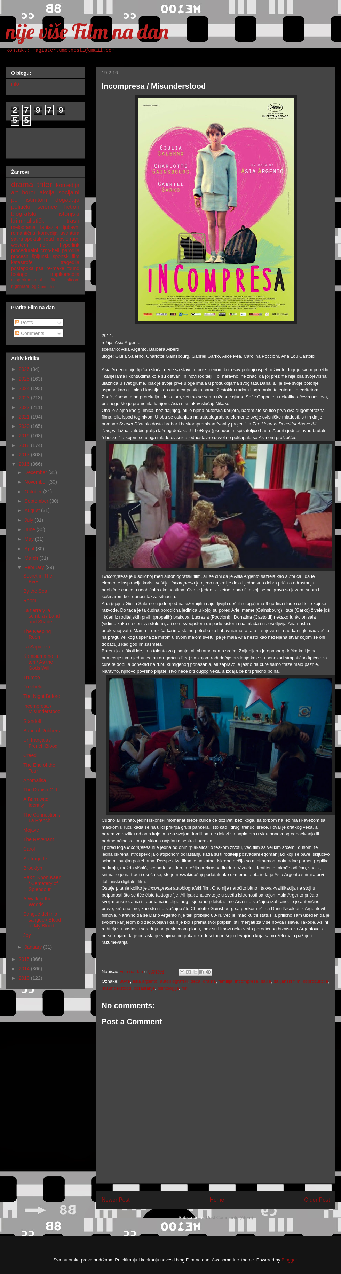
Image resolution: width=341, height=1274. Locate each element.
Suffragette (35, 858)
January (33, 947)
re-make (55, 268)
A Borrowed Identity (35, 802)
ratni (74, 239)
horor (28, 192)
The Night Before (41, 696)
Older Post (317, 1200)
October (33, 491)
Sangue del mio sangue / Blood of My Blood (42, 920)
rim (184, 988)
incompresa (246, 981)
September (36, 501)
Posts (24, 322)
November (36, 482)
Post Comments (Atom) (229, 1217)
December (36, 472)
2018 (25, 445)
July (29, 520)
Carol (29, 849)
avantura (70, 233)
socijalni (68, 192)
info (15, 84)
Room (29, 600)
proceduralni (24, 250)
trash (72, 220)
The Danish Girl (40, 790)
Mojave (31, 830)
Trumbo (31, 677)
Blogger (289, 1260)
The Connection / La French (42, 817)
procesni (20, 256)
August (32, 510)
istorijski (68, 213)
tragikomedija (64, 274)
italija (266, 981)
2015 (25, 959)
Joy (27, 935)
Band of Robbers (41, 730)
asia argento (145, 981)
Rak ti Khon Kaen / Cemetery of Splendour (42, 883)
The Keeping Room (37, 634)
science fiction (58, 207)
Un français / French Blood (40, 743)
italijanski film (286, 981)
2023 (25, 397)
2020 (25, 426)
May (29, 539)
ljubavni (71, 227)
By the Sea (35, 591)
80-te (125, 981)
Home (217, 1200)
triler (44, 184)
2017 (25, 454)
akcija (47, 192)
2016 (25, 464)
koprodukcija (315, 981)
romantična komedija (34, 233)
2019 (25, 435)
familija (225, 981)
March (31, 558)
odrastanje (144, 988)
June (30, 529)
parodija (70, 250)
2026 (25, 369)
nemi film (48, 286)
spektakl (33, 239)
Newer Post (116, 1200)
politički (20, 207)
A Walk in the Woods (37, 901)
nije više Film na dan (87, 31)
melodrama (23, 227)
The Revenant (38, 839)
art (14, 192)
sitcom (73, 280)
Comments (30, 333)
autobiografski (174, 981)
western (19, 245)
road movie (56, 239)
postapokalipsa (27, 268)
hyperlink (69, 245)
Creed (30, 755)
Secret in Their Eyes (39, 578)
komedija (67, 185)
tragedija (70, 262)
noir (44, 245)
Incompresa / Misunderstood (42, 709)
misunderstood (116, 988)
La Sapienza (36, 647)
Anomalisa (34, 780)
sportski (61, 256)
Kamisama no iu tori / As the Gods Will (40, 662)
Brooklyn (32, 868)
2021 (25, 417)
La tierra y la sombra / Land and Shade (41, 616)
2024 (25, 388)
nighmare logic (25, 286)
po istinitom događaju (45, 200)
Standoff (32, 721)
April (29, 548)
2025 (25, 379)
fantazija (49, 227)
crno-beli (50, 250)
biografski (23, 213)
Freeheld (32, 687)
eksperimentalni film (34, 280)
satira (17, 239)
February (34, 567)
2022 (25, 407)
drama (209, 981)
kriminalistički (28, 220)
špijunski (41, 256)
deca (195, 981)
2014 (25, 968)
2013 (25, 978)
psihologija (168, 988)
